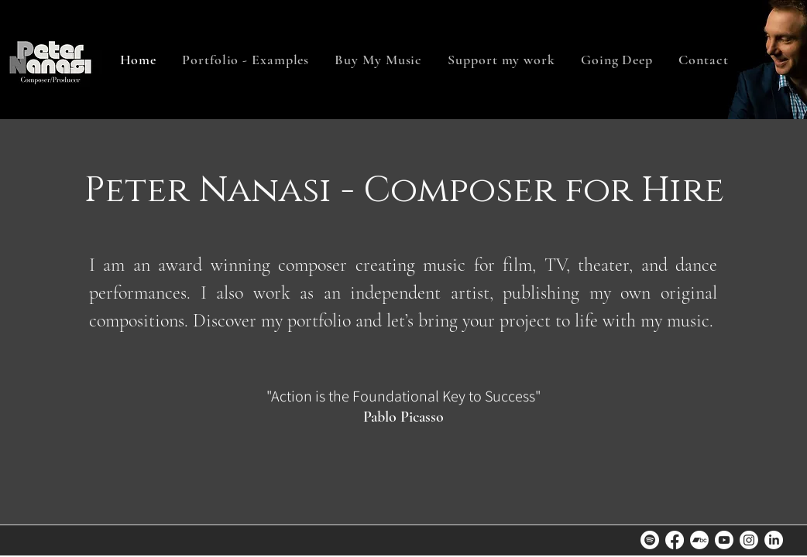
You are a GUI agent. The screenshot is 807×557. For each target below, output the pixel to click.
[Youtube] (724, 540)
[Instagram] (749, 540)
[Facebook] (674, 540)
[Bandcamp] (699, 540)
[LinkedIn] (773, 540)
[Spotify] (649, 540)
